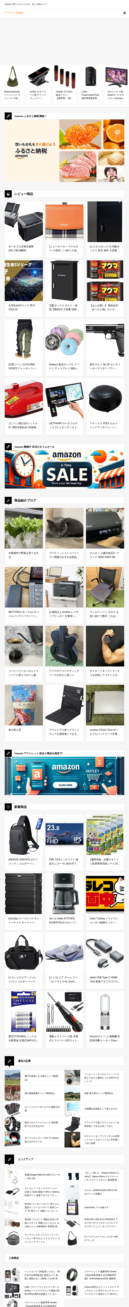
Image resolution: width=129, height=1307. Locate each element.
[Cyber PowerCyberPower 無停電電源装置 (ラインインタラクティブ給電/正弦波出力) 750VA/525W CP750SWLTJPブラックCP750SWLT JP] (90, 76)
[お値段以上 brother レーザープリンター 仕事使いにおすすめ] (64, 587)
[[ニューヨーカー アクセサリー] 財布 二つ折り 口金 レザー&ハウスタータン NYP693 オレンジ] (64, 221)
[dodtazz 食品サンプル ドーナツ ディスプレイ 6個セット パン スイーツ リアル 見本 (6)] (64, 339)
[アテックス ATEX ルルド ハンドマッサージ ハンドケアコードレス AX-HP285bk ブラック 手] (105, 398)
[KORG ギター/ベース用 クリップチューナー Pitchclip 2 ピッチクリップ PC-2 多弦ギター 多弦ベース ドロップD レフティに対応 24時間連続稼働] (39, 76)
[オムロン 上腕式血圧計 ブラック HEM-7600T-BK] (105, 528)
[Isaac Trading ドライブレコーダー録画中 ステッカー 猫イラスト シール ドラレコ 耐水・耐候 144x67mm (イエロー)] (105, 893)
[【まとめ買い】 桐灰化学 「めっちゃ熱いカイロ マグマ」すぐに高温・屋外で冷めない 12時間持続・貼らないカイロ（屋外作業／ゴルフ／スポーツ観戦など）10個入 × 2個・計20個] (105, 280)
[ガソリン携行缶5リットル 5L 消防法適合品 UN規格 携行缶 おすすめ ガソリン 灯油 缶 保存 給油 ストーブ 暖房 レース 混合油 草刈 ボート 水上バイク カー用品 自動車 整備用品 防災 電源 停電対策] (24, 398)
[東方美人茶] (24, 705)
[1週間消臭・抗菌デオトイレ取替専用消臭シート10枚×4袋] (105, 834)
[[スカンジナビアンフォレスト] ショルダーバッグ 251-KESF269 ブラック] (24, 952)
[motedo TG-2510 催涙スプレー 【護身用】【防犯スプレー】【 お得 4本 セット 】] (64, 76)
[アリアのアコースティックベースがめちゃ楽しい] (64, 646)
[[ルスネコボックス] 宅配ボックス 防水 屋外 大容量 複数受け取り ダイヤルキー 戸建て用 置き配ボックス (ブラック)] (105, 221)
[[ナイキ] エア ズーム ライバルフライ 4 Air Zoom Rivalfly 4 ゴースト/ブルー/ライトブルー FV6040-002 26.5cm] (64, 952)
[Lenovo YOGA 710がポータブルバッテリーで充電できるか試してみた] (105, 705)
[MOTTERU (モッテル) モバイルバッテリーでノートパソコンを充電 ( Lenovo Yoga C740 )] (24, 587)
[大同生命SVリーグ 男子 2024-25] (24, 280)
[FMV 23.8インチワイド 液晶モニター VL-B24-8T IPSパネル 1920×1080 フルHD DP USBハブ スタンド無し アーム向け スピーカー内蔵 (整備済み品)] (64, 834)
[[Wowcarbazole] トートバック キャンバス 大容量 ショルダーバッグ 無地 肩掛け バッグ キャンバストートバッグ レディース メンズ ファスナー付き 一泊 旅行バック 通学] (13, 76)
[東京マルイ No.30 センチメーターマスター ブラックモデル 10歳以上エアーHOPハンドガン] (105, 339)
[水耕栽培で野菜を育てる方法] (24, 528)
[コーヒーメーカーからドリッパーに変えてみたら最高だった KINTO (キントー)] (24, 646)
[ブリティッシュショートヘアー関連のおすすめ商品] (64, 528)
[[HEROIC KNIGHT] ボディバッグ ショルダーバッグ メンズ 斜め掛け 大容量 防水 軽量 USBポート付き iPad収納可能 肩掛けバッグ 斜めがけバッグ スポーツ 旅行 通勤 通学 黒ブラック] (24, 834)
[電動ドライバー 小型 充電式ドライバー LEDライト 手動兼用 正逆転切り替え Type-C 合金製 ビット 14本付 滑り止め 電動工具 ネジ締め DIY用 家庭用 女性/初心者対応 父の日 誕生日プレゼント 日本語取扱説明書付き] (64, 1011)
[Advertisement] (64, 41)
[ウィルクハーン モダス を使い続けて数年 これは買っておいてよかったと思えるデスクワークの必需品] (105, 587)
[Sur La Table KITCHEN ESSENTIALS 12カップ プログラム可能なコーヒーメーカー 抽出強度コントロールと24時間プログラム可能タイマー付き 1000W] (64, 893)
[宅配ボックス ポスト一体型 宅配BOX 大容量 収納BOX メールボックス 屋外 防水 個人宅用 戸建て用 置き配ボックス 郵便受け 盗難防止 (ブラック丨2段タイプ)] (64, 280)
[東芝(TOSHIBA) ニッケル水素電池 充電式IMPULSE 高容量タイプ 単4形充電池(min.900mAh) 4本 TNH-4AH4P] (24, 1011)
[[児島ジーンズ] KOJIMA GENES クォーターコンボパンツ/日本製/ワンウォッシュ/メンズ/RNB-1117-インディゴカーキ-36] (24, 339)
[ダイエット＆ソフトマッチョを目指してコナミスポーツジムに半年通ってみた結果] (105, 646)
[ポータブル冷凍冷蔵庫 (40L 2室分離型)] (24, 221)
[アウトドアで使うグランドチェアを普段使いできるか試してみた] (64, 705)
